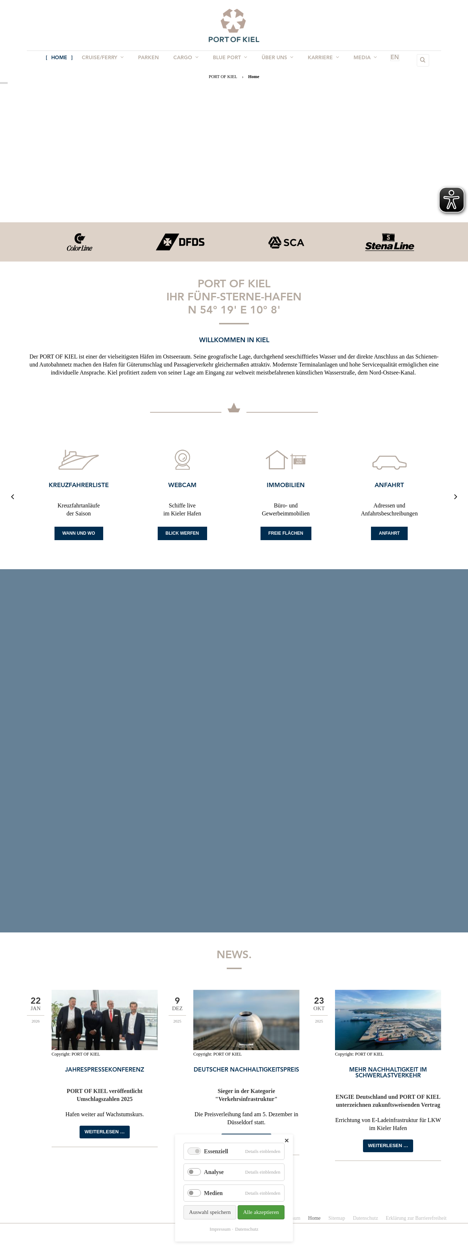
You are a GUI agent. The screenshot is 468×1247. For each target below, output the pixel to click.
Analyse (213, 1172)
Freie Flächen (286, 533)
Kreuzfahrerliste (79, 485)
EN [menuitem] (384, 60)
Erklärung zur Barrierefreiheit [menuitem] (416, 1218)
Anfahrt (389, 485)
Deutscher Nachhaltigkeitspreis (246, 1070)
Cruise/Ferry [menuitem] (106, 60)
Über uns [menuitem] (275, 60)
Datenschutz (246, 1229)
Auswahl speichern (210, 1212)
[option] (78, 242)
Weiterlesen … (105, 1131)
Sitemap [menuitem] (336, 1218)
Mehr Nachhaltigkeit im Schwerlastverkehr (388, 1073)
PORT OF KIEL (223, 76)
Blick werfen (182, 533)
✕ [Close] (286, 1141)
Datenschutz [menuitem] (365, 1218)
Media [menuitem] (360, 60)
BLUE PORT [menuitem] (229, 60)
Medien (213, 1193)
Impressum (220, 1229)
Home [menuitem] (64, 60)
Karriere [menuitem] (319, 60)
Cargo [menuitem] (186, 60)
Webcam (182, 485)
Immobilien (286, 485)
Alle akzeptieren (261, 1212)
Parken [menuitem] (150, 60)
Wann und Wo (78, 533)
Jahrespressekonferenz (104, 1070)
